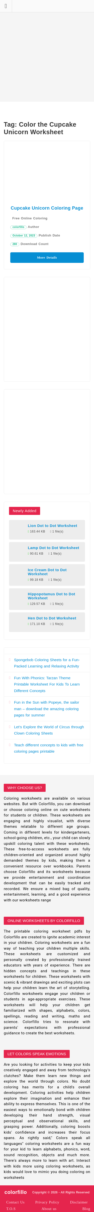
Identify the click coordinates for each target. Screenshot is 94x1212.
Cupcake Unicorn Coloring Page (47, 208)
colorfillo (18, 227)
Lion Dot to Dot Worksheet (52, 526)
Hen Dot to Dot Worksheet (52, 618)
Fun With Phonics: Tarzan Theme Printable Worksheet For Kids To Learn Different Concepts (47, 684)
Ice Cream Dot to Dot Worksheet (47, 572)
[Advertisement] (47, 51)
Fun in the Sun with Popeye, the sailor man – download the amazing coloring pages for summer (46, 708)
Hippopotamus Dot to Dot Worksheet (51, 596)
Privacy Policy (47, 1202)
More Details (47, 257)
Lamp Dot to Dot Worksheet (53, 548)
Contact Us (15, 1202)
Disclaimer (79, 1202)
